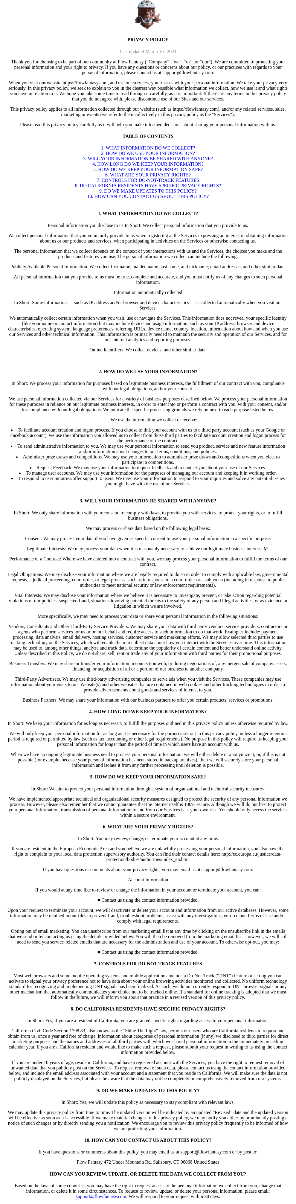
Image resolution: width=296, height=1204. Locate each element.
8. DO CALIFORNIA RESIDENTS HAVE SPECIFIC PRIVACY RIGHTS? (148, 185)
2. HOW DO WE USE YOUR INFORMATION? (148, 153)
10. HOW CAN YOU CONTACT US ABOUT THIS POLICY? (148, 196)
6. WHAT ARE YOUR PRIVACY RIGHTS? (148, 174)
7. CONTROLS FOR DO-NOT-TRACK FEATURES (148, 180)
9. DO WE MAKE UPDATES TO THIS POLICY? (148, 190)
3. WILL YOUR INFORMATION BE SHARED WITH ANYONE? (148, 158)
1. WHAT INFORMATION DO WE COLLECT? (148, 147)
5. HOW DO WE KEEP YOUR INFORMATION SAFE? (148, 169)
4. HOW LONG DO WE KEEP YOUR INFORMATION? (148, 164)
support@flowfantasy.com (101, 1196)
